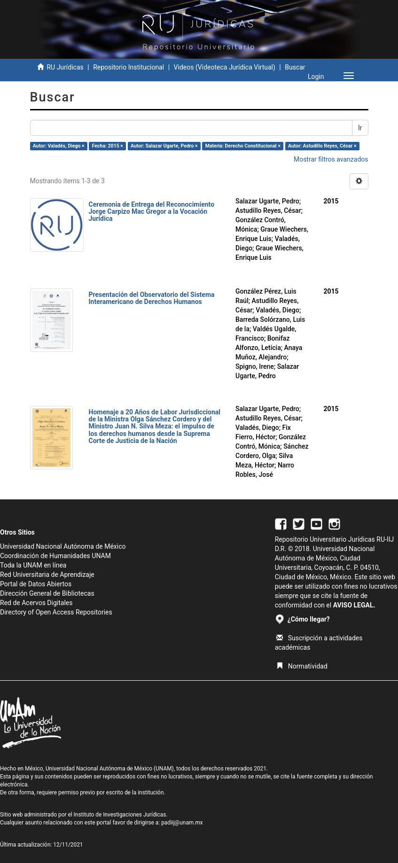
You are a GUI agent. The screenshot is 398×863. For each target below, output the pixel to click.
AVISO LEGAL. (354, 605)
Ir (360, 128)
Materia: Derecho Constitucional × (243, 146)
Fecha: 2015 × (107, 146)
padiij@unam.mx (182, 822)
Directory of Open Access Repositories (56, 612)
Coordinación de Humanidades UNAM (55, 556)
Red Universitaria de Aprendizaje (47, 574)
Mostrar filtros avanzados (331, 159)
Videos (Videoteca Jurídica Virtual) (224, 67)
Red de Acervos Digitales (36, 602)
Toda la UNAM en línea (33, 565)
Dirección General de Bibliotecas (47, 593)
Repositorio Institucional (128, 67)
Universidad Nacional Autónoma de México (63, 546)
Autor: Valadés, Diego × (59, 146)
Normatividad (302, 666)
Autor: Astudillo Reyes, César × (322, 146)
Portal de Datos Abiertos (35, 584)
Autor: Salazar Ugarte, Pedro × (164, 146)
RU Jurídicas (65, 67)
